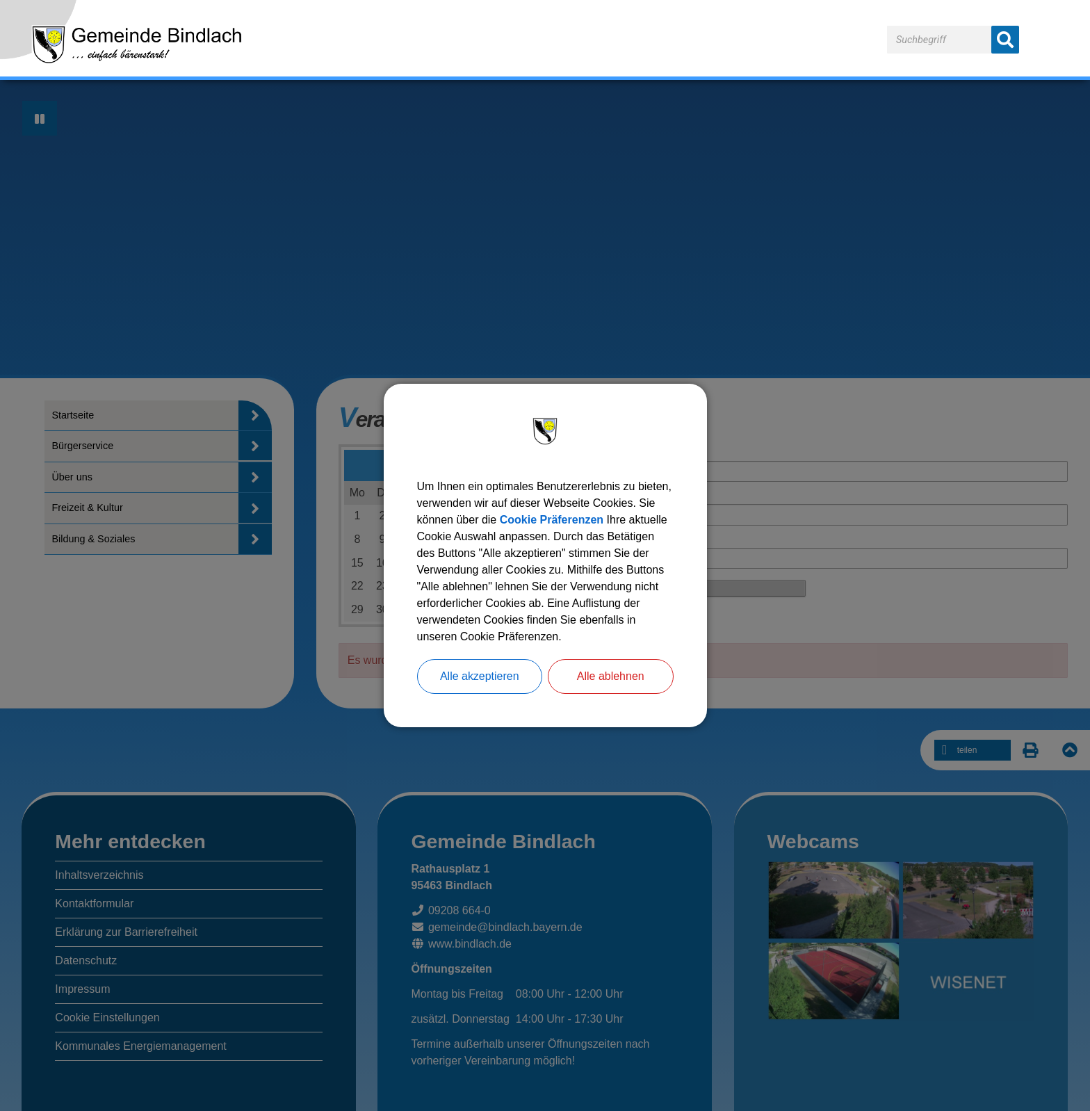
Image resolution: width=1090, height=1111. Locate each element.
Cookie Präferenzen (551, 520)
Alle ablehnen (610, 676)
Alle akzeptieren (479, 676)
